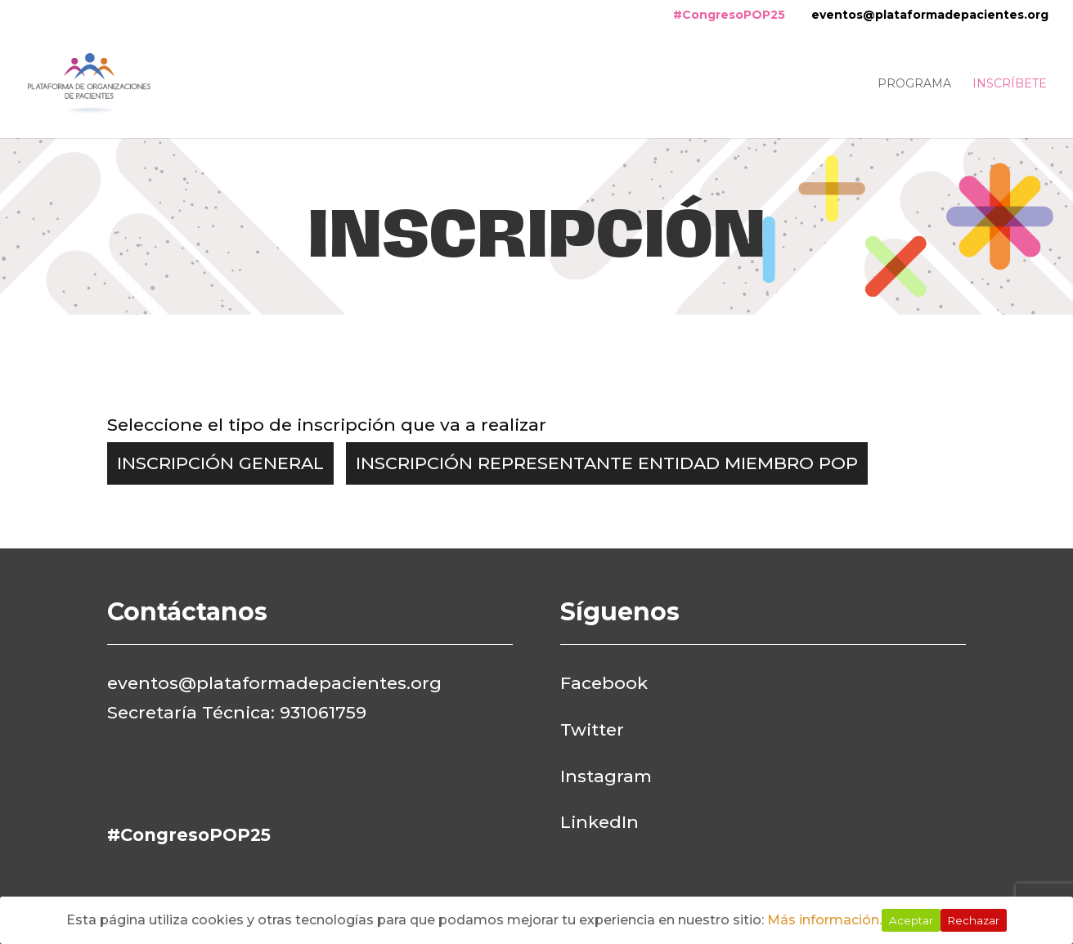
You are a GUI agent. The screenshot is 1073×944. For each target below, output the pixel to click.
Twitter (592, 729)
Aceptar (911, 920)
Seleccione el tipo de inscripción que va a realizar (326, 424)
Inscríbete (1009, 84)
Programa (914, 84)
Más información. (824, 920)
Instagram (606, 776)
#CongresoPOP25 (729, 14)
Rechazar (973, 920)
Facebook (604, 683)
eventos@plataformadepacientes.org (929, 14)
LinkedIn (599, 822)
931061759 (323, 712)
